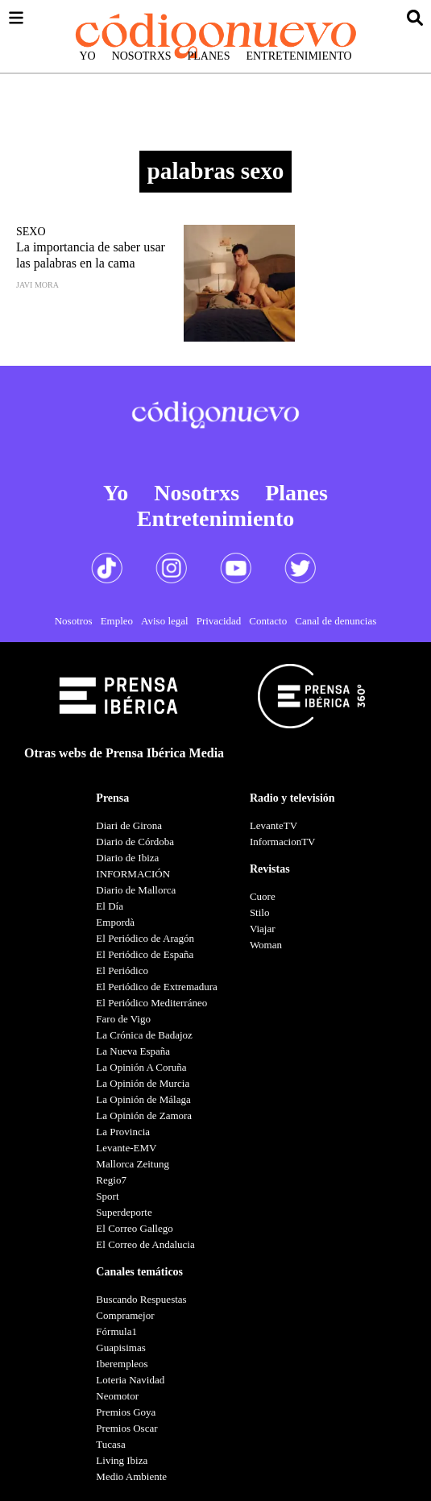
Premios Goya (125, 1412)
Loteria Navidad (130, 1380)
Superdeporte (123, 1212)
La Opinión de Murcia (142, 1083)
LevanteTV (273, 825)
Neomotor (117, 1396)
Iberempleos (121, 1364)
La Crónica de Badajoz (144, 1035)
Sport (107, 1196)
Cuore (263, 896)
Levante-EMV (126, 1148)
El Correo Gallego (134, 1228)
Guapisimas (120, 1347)
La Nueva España (133, 1051)
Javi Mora (37, 284)
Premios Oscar (126, 1428)
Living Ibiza (121, 1460)
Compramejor (125, 1315)
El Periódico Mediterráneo (151, 1003)
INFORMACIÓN (133, 874)
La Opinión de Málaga (143, 1099)
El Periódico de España (144, 954)
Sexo (31, 232)
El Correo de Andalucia (145, 1244)
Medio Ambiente (131, 1476)
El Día (109, 906)
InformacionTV (283, 842)
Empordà (115, 922)
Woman (266, 945)
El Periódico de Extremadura (157, 987)
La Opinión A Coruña (141, 1067)
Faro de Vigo (123, 1019)
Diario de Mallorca (136, 890)
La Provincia (123, 1132)
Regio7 (111, 1180)
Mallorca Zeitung (132, 1164)
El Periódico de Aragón (145, 938)
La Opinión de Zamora (144, 1115)
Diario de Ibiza (127, 858)
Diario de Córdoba (135, 842)
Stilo (260, 912)
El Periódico (122, 970)
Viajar (263, 929)
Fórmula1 (116, 1331)
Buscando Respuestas (141, 1299)
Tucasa (110, 1444)
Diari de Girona (129, 825)
